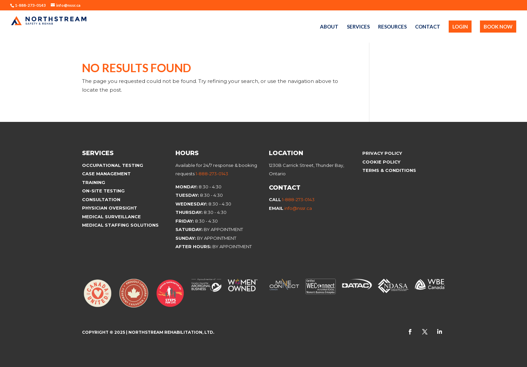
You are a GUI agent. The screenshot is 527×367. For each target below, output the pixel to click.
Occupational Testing (112, 165)
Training (93, 182)
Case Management (106, 173)
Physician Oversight (109, 208)
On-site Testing (103, 190)
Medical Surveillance (112, 216)
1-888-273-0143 (212, 173)
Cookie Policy (382, 162)
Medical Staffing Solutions (120, 225)
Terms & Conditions (389, 170)
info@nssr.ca (298, 208)
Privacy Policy (382, 153)
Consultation (101, 199)
